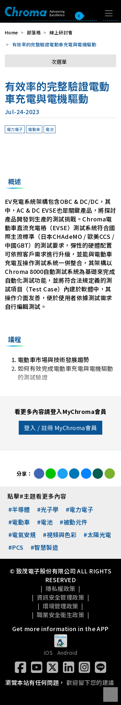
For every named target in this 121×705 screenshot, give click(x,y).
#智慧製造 (44, 547)
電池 (49, 129)
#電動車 (19, 522)
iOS (48, 652)
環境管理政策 (60, 606)
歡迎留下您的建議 (90, 682)
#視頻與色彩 (59, 534)
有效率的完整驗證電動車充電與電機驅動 (54, 44)
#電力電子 (79, 509)
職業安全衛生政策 (61, 614)
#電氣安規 (22, 534)
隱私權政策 (60, 588)
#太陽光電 (97, 534)
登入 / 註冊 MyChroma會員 (60, 427)
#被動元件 (73, 522)
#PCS (16, 547)
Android (67, 652)
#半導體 (19, 509)
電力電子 (15, 129)
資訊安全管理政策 (61, 597)
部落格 (34, 32)
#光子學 (48, 509)
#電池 (45, 522)
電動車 (34, 129)
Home (11, 32)
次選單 (59, 61)
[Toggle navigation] (109, 13)
